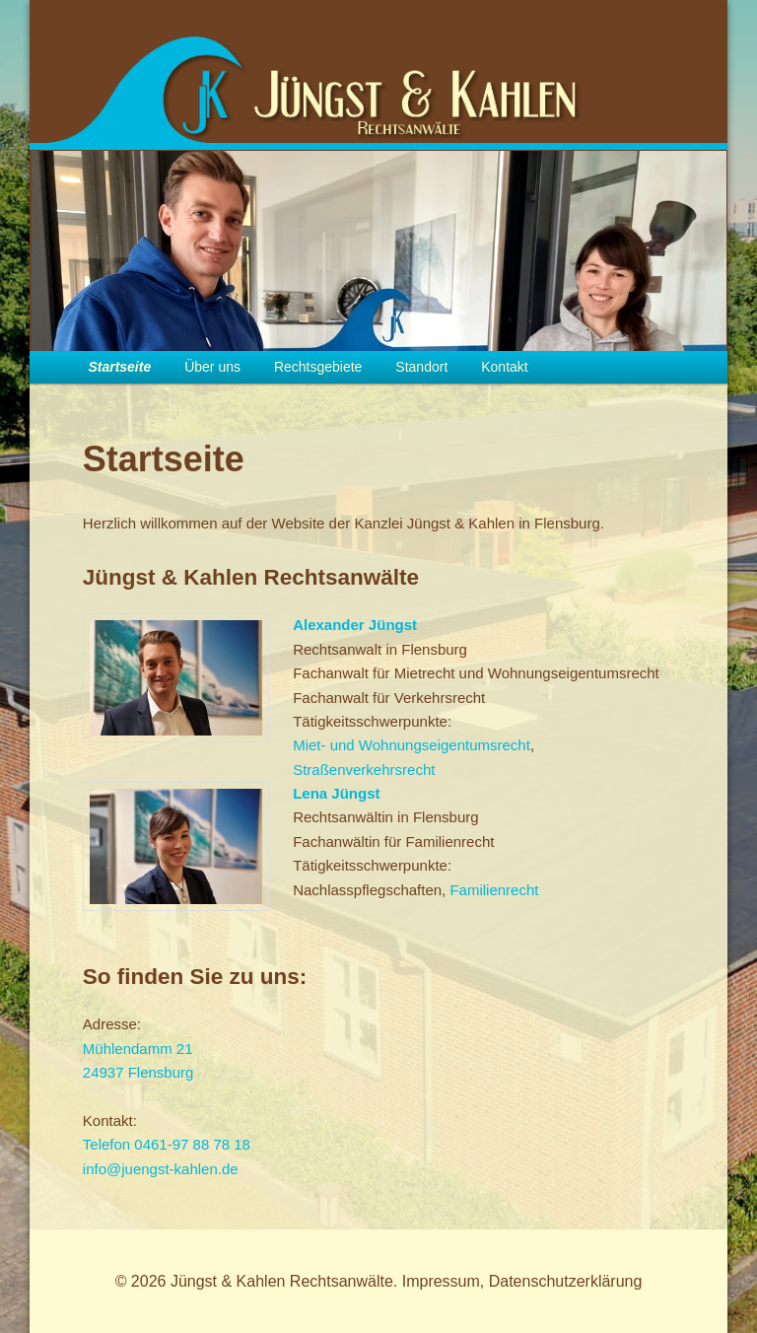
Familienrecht (493, 889)
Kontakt (504, 367)
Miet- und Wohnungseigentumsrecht (411, 745)
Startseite (119, 367)
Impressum (441, 1281)
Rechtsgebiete (318, 367)
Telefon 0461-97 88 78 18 (166, 1144)
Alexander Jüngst (355, 624)
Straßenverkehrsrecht (364, 769)
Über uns (212, 367)
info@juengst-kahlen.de (161, 1168)
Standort (421, 367)
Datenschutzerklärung (566, 1281)
